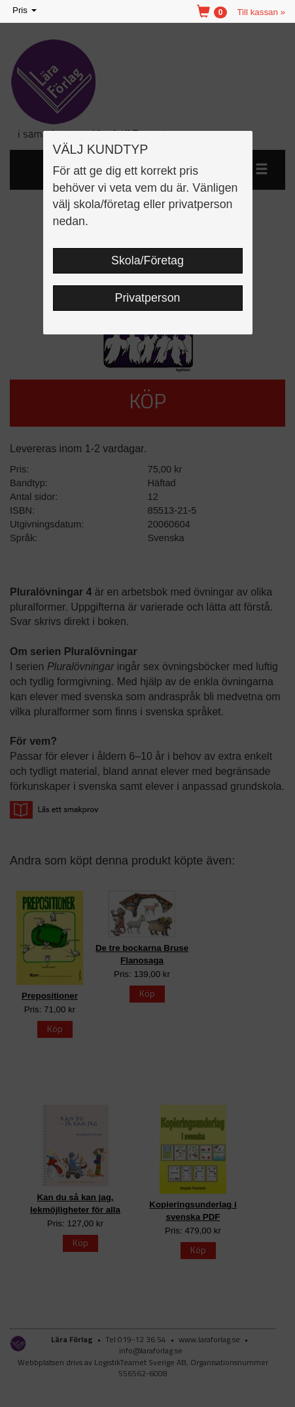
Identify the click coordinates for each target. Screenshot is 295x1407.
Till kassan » (261, 12)
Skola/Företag (147, 260)
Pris (25, 10)
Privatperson (148, 297)
